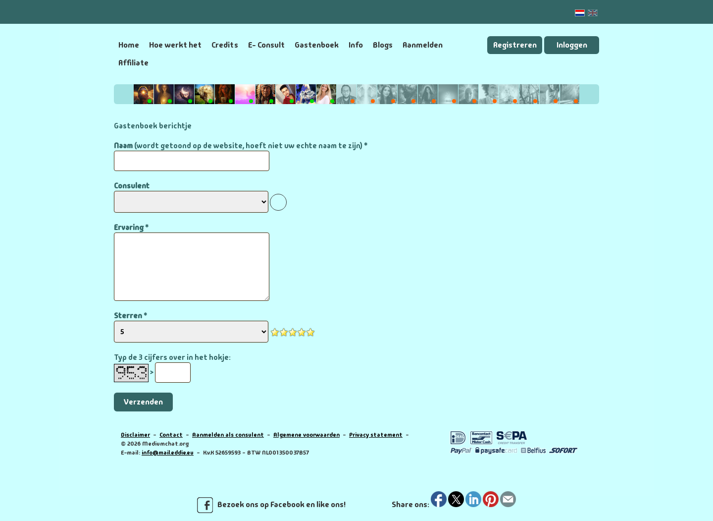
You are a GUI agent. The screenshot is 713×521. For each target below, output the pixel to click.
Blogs (383, 45)
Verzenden (143, 402)
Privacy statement (376, 435)
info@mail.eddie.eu (168, 453)
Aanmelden (423, 45)
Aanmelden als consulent (228, 435)
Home (128, 45)
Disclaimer (135, 435)
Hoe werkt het (175, 45)
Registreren (515, 45)
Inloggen (572, 45)
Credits (224, 45)
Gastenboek (317, 45)
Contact (171, 435)
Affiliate (133, 63)
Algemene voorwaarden (306, 435)
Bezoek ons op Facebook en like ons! (271, 505)
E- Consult (266, 45)
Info (356, 45)
